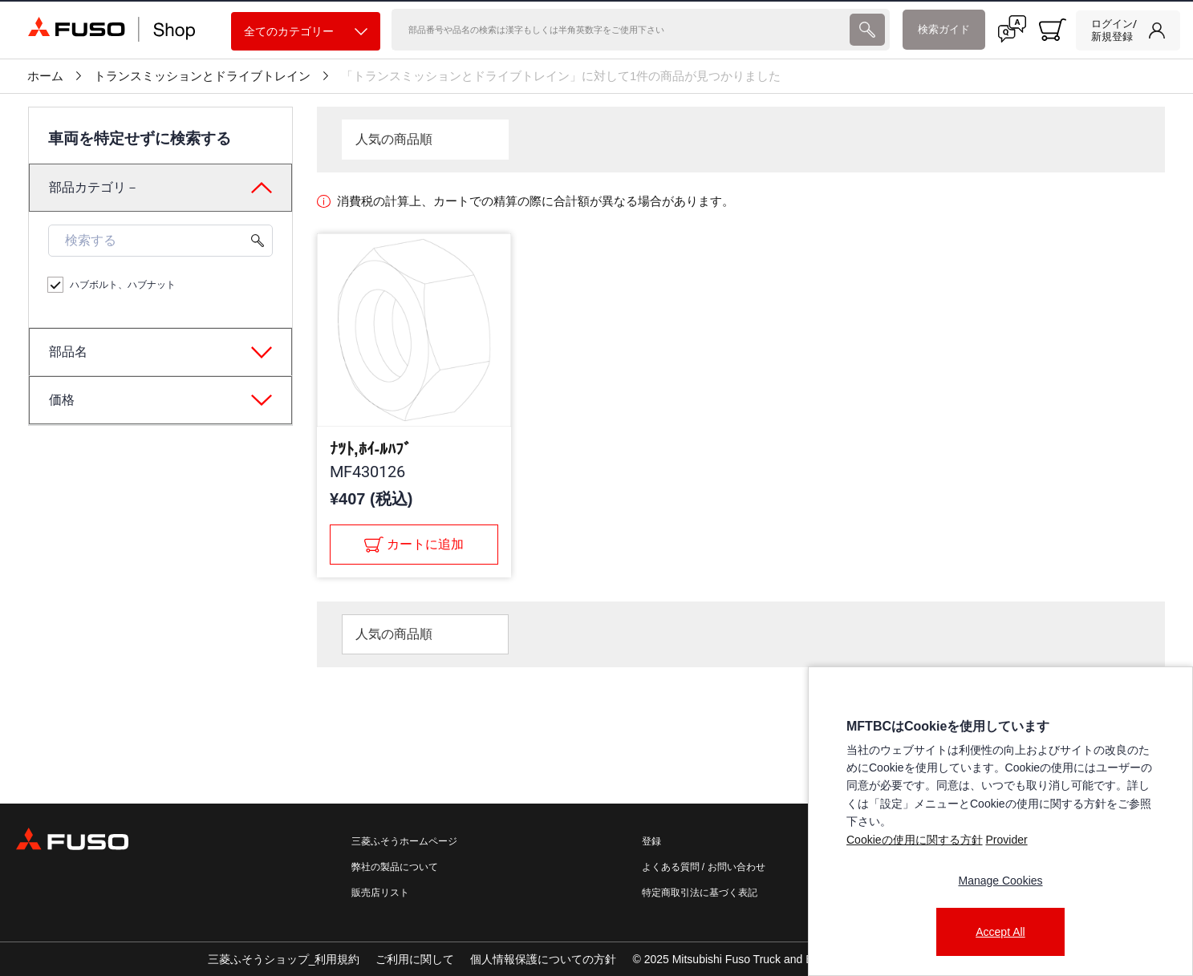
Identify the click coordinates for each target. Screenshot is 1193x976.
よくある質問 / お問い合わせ (703, 867)
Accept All (1000, 931)
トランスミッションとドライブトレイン (202, 76)
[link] (1128, 30)
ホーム (45, 76)
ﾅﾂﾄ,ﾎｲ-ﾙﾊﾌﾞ (371, 449)
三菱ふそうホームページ (404, 841)
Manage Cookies (1000, 880)
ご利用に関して (414, 959)
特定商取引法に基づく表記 (699, 892)
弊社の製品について (394, 867)
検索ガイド (944, 29)
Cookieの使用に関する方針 (914, 839)
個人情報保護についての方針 (543, 959)
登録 (651, 841)
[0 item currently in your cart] (1052, 29)
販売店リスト (380, 892)
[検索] (619, 30)
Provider (1006, 839)
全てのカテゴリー (305, 31)
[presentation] (867, 30)
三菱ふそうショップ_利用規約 (284, 959)
